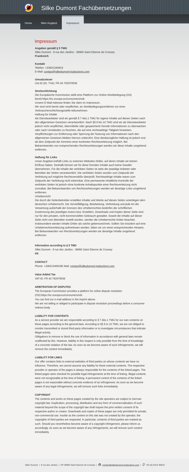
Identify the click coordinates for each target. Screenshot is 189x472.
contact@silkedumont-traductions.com (120, 465)
